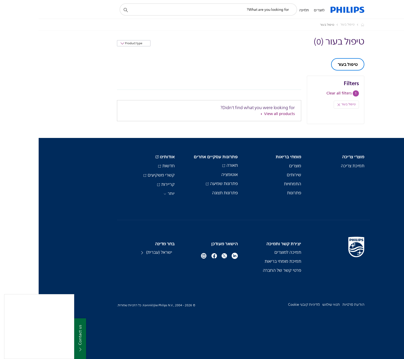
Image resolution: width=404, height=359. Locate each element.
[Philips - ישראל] (321, 25)
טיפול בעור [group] (309, 64)
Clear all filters (300, 93)
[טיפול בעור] (306, 25)
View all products (240, 114)
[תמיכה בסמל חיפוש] (87, 10)
